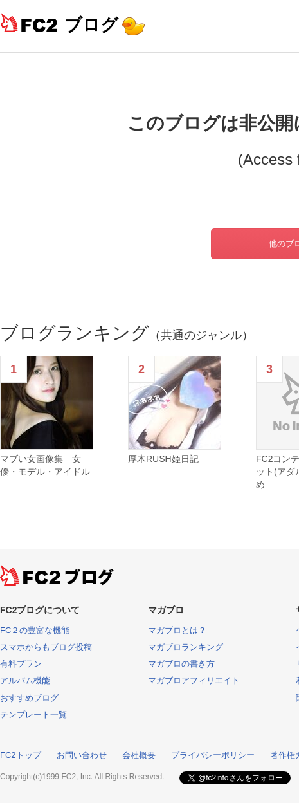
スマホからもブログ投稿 (46, 647)
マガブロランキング (185, 647)
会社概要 (139, 755)
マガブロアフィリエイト (194, 680)
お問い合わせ (82, 755)
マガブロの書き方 (181, 664)
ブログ (91, 25)
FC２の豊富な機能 (34, 630)
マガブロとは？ (177, 630)
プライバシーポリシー (213, 755)
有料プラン (21, 664)
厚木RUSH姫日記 (163, 459)
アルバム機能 (25, 680)
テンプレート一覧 (33, 714)
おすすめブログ (29, 698)
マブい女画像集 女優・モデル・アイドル (45, 465)
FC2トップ (20, 755)
